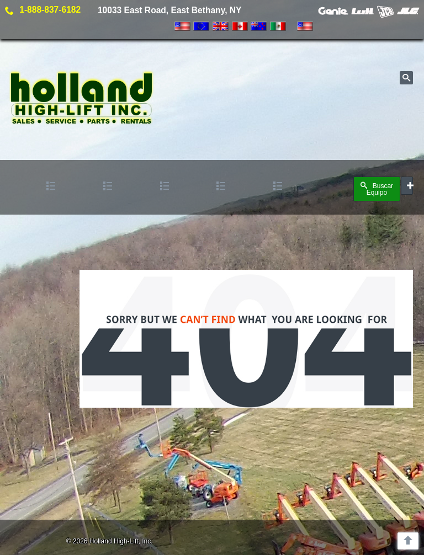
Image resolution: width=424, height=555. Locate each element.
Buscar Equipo (377, 189)
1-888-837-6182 (50, 9)
